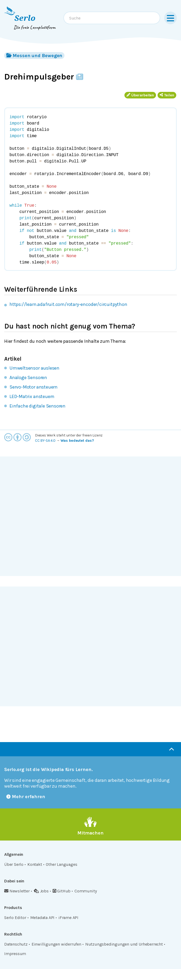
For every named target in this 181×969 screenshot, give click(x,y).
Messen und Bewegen (34, 55)
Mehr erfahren (25, 796)
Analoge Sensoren (28, 377)
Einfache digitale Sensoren (37, 406)
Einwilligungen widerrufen (56, 944)
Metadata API (42, 917)
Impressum (15, 953)
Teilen (167, 95)
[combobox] (111, 18)
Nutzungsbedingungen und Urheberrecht (124, 944)
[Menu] (170, 18)
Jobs (41, 890)
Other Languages (61, 864)
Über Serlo (13, 864)
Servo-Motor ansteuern (33, 387)
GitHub (62, 890)
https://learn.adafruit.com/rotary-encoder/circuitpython (68, 304)
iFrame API (68, 917)
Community (85, 890)
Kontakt (34, 864)
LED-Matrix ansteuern (31, 396)
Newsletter (17, 890)
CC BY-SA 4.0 (45, 440)
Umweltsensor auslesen (34, 368)
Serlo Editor (15, 917)
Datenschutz (16, 944)
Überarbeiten (140, 95)
